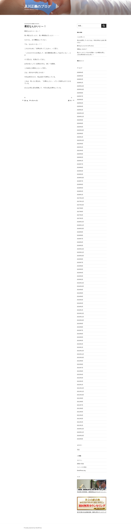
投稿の (80, 463)
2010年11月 (80, 432)
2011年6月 (80, 408)
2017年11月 (80, 201)
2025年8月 (80, 93)
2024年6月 (80, 123)
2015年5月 (80, 269)
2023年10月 (80, 130)
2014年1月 (80, 310)
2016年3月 (80, 245)
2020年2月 (80, 157)
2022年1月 (80, 147)
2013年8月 (80, 327)
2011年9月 (80, 398)
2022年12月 (80, 140)
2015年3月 (80, 276)
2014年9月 (80, 289)
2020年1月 (80, 160)
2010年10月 (80, 435)
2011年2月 (80, 422)
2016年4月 (80, 242)
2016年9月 (80, 232)
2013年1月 (80, 347)
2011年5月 (80, 411)
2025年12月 (80, 86)
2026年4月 (80, 72)
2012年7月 (80, 367)
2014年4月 (80, 299)
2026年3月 (80, 76)
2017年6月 (80, 211)
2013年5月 (80, 337)
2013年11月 (80, 316)
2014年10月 (80, 286)
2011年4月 (80, 415)
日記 (78, 449)
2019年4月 (80, 171)
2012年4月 (80, 374)
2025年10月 (80, 89)
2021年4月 (80, 150)
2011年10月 (80, 395)
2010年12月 (80, 428)
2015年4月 (80, 272)
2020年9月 (80, 154)
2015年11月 (80, 252)
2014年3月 (80, 303)
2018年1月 (80, 194)
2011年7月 (80, 405)
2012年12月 (80, 350)
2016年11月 (80, 225)
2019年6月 (80, 167)
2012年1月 (80, 384)
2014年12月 (80, 283)
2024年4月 (80, 127)
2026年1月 (80, 82)
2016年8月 (80, 235)
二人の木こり (81, 37)
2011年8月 (80, 401)
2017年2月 (80, 218)
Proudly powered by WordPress (33, 528)
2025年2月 (80, 110)
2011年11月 (80, 391)
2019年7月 (80, 164)
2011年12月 (80, 388)
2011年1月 (80, 425)
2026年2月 (80, 79)
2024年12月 (80, 113)
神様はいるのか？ (82, 49)
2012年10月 (80, 357)
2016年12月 (80, 221)
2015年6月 (80, 266)
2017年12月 (80, 198)
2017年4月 (80, 215)
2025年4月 (80, 103)
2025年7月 (80, 96)
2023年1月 (80, 137)
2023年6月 (80, 133)
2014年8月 (80, 293)
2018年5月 (80, 188)
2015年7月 (80, 262)
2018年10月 (80, 177)
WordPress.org (81, 470)
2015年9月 (80, 259)
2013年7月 (80, 330)
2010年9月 (80, 439)
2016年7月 (80, 238)
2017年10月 (80, 205)
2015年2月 (80, 279)
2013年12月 (80, 313)
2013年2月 (80, 344)
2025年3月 (80, 106)
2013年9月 (80, 323)
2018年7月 (80, 181)
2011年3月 (80, 418)
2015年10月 (80, 255)
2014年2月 (80, 306)
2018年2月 (80, 191)
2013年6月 (80, 333)
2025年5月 (80, 99)
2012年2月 (80, 381)
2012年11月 (80, 354)
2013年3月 (80, 340)
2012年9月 (80, 361)
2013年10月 (80, 320)
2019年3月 (80, 174)
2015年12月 (80, 249)
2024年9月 (80, 120)
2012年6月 (80, 371)
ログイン (79, 460)
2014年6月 (80, 296)
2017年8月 (80, 208)
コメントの (81, 467)
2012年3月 (80, 378)
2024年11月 (80, 116)
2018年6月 (80, 184)
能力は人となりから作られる (85, 45)
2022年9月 (80, 143)
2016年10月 (80, 228)
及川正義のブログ (37, 6)
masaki (37, 23)
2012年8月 (80, 364)
